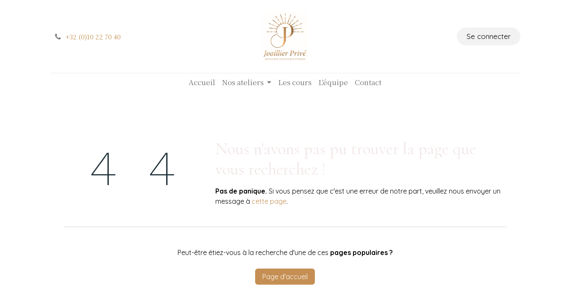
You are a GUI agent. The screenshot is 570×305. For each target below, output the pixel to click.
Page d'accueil (285, 276)
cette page (269, 201)
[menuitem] (202, 82)
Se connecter (489, 36)
